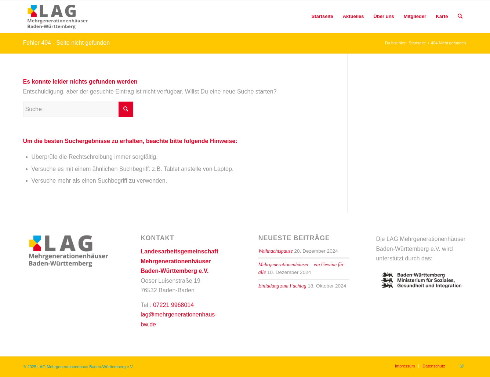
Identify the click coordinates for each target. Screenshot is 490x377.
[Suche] (460, 16)
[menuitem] (322, 16)
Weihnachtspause (275, 251)
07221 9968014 (173, 305)
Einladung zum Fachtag (282, 286)
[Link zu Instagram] (461, 365)
